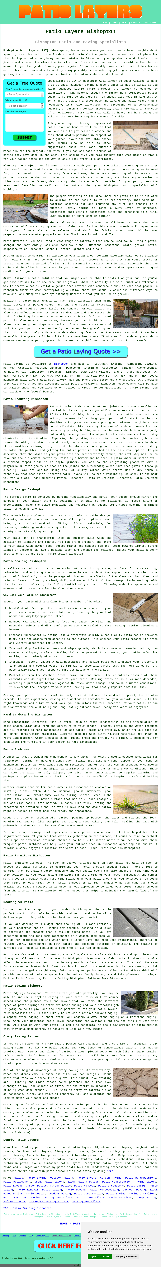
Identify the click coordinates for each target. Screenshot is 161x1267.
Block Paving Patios (83, 1181)
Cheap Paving (146, 1197)
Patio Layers (86, 1177)
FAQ (31, 1236)
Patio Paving (76, 1189)
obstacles (145, 177)
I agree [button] (93, 1256)
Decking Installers (86, 1201)
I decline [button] (105, 1256)
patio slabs (88, 74)
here (110, 1171)
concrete (36, 249)
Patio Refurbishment (140, 1177)
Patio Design (136, 1185)
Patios (18, 1177)
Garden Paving (110, 1177)
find (15, 1147)
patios (153, 92)
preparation (12, 234)
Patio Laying (36, 1177)
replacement (65, 112)
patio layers (29, 379)
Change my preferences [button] (126, 1256)
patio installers (84, 383)
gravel (139, 245)
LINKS (114, 22)
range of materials (79, 241)
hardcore (149, 208)
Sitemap (5, 1236)
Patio (7, 363)
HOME (105, 22)
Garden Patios (36, 1185)
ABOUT (125, 22)
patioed (9, 177)
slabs (79, 245)
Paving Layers (145, 1181)
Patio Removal (84, 1185)
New (14, 1236)
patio (117, 62)
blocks (97, 249)
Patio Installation (61, 1236)
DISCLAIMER (150, 22)
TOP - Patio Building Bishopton (27, 1208)
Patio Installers (111, 1185)
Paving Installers (142, 1193)
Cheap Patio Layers (49, 1181)
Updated (22, 1236)
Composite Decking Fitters (49, 1201)
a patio (121, 66)
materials (10, 151)
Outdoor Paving (61, 1177)
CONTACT (135, 22)
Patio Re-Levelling (104, 1189)
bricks (65, 249)
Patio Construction (116, 1181)
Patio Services (15, 1197)
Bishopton (61, 363)
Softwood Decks (14, 1201)
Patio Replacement (17, 1181)
